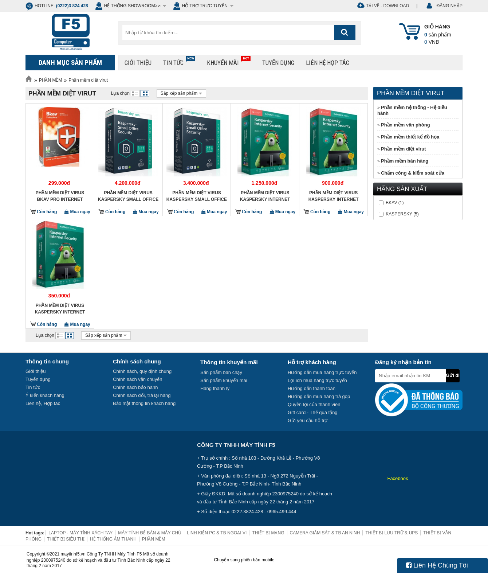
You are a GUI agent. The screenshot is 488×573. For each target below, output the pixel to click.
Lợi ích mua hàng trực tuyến (317, 380)
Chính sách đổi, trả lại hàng (142, 395)
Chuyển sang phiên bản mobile (244, 559)
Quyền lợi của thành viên (314, 404)
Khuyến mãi (229, 61)
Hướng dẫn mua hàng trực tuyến (322, 372)
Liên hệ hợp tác (327, 62)
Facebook (397, 478)
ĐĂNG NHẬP (450, 5)
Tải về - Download (387, 5)
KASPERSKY (399, 214)
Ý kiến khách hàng (44, 395)
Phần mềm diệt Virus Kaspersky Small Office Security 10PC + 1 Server (128, 196)
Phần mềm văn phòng (405, 125)
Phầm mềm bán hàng (404, 161)
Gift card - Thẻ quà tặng (313, 412)
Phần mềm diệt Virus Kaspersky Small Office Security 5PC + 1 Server (196, 196)
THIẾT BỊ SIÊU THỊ (65, 539)
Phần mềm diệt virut (88, 80)
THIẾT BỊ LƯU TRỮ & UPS (391, 532)
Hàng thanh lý (214, 388)
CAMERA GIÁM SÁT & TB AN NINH (325, 532)
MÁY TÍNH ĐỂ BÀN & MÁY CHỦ (149, 532)
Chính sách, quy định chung (142, 371)
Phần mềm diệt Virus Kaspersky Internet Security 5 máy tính (265, 196)
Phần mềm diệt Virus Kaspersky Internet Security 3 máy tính (333, 196)
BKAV (391, 202)
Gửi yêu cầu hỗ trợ (307, 420)
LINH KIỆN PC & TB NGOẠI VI (217, 532)
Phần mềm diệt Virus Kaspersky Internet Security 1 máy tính (60, 309)
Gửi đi (453, 375)
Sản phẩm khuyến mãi (223, 380)
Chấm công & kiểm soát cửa (412, 173)
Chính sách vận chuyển (137, 379)
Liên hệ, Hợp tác (42, 403)
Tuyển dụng (278, 62)
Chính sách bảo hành (135, 387)
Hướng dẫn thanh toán (311, 388)
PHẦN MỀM (50, 80)
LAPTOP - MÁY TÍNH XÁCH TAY (80, 532)
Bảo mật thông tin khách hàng (144, 403)
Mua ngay (77, 211)
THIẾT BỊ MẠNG (268, 532)
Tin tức (179, 61)
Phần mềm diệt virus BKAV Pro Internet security (60, 196)
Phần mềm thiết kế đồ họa (410, 137)
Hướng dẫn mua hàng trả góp (319, 396)
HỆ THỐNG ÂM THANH (113, 539)
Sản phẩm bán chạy (221, 372)
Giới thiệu (138, 62)
